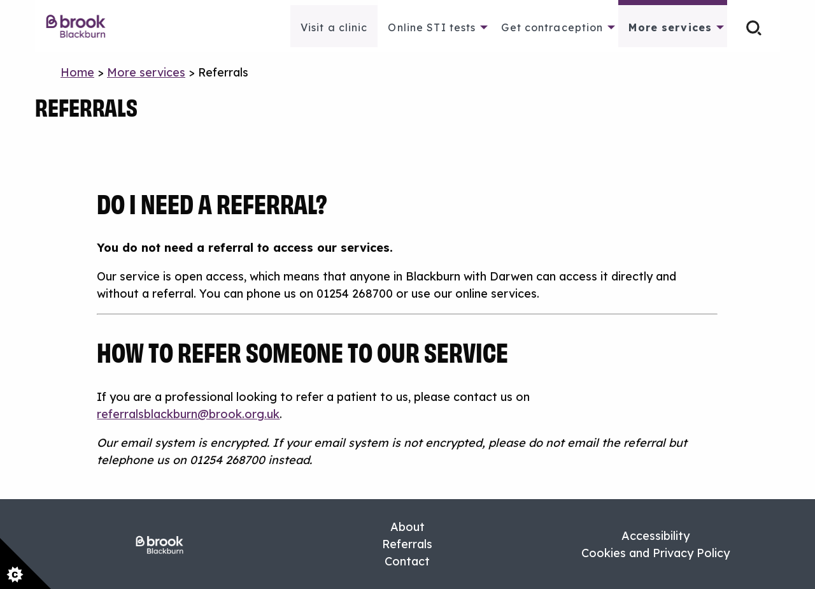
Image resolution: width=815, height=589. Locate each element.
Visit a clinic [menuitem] (334, 27)
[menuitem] (82, 26)
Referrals (407, 544)
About (407, 527)
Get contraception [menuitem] (552, 27)
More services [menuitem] (670, 27)
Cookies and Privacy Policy (655, 553)
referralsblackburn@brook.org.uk (188, 414)
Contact (407, 561)
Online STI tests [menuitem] (432, 27)
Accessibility (655, 535)
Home (77, 72)
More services (146, 72)
